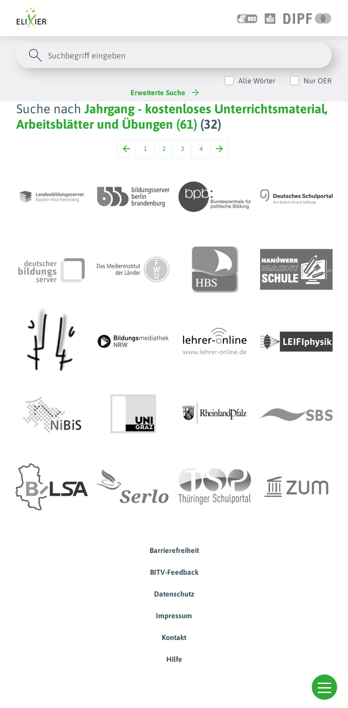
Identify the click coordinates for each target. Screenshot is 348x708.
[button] (324, 687)
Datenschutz (174, 594)
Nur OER (318, 81)
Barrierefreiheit (174, 550)
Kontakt (174, 637)
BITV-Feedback (174, 572)
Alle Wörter (257, 81)
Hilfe (174, 659)
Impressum (174, 615)
